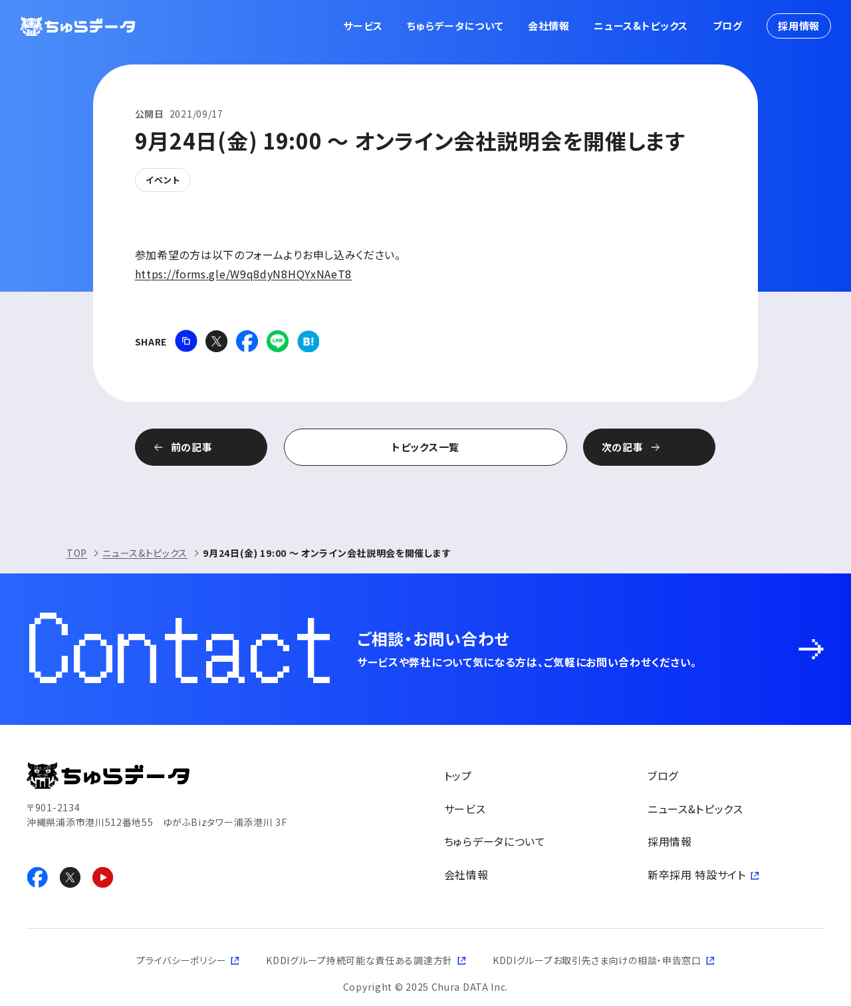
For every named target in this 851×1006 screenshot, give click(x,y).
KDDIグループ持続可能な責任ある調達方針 (359, 960)
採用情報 (799, 26)
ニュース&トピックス (641, 26)
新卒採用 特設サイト (697, 874)
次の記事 (641, 447)
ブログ (728, 26)
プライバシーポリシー (181, 960)
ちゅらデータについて (455, 26)
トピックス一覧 (425, 447)
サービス (363, 26)
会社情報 (549, 26)
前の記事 (210, 447)
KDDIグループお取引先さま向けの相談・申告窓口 (597, 960)
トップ (458, 775)
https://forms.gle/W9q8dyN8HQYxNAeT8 (244, 274)
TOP (76, 552)
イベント (163, 179)
